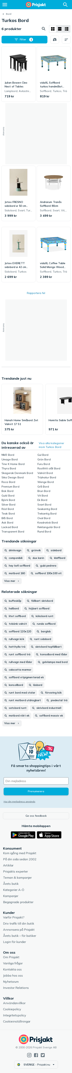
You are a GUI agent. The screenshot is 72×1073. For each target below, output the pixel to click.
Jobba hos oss (13, 975)
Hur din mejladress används (19, 801)
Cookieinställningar (16, 1021)
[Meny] (5, 5)
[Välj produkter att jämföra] (54, 39)
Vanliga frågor (13, 963)
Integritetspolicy (14, 1015)
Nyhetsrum (11, 981)
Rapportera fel (36, 293)
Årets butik (11, 884)
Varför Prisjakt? (13, 917)
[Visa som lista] (59, 28)
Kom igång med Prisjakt (19, 853)
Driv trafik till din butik (18, 923)
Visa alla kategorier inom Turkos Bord (51, 445)
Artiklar (8, 865)
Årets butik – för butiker (19, 936)
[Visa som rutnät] (52, 28)
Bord (8, 13)
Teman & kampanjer (17, 877)
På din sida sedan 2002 (19, 859)
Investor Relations (16, 988)
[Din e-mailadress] (36, 781)
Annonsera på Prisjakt (19, 929)
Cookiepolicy (12, 1009)
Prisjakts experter (15, 871)
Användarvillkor (14, 1003)
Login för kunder (14, 942)
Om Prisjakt (11, 957)
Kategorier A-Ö (13, 890)
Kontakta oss (12, 969)
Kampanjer (10, 896)
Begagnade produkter (18, 902)
